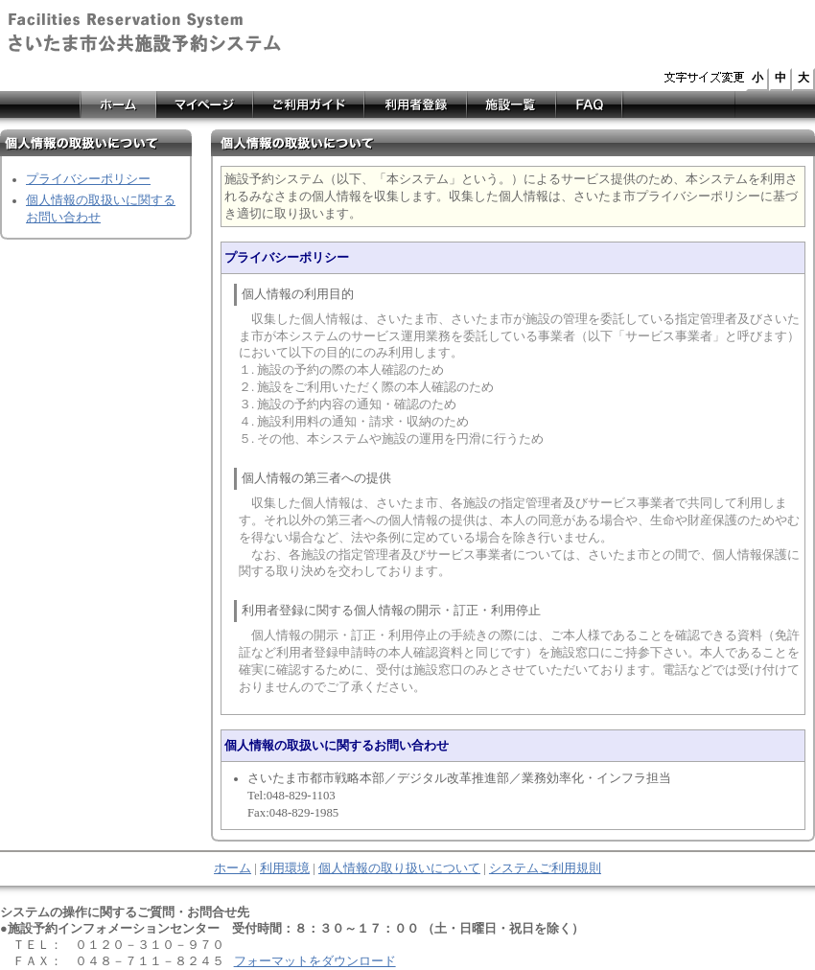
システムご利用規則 (545, 868)
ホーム (232, 868)
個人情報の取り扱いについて (399, 868)
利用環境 (285, 868)
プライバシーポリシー (88, 179)
